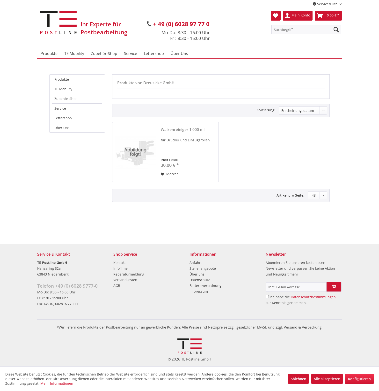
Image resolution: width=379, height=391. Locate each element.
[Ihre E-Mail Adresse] (296, 287)
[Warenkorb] (328, 16)
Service (60, 108)
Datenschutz (200, 279)
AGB (116, 285)
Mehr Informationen (56, 383)
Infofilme (120, 268)
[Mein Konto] (298, 16)
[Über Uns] (179, 53)
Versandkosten (125, 279)
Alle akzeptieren (327, 378)
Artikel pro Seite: (290, 195)
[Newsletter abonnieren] (334, 287)
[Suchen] (336, 29)
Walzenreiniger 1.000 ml (182, 129)
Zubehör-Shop (66, 98)
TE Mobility (63, 89)
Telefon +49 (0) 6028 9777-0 (67, 286)
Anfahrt (196, 262)
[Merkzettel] (276, 16)
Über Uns (62, 127)
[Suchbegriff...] (306, 29)
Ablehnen (298, 378)
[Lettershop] (153, 53)
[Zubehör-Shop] (104, 53)
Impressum (199, 291)
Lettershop (63, 118)
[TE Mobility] (74, 53)
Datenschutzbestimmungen (313, 297)
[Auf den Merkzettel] (170, 174)
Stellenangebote (203, 268)
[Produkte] (49, 53)
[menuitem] (306, 29)
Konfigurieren (359, 378)
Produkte (61, 79)
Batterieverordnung (205, 285)
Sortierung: (266, 110)
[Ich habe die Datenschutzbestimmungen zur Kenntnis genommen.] (267, 296)
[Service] (130, 53)
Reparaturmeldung (128, 274)
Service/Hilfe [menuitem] (325, 4)
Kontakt (119, 262)
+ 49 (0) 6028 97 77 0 (181, 24)
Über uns (197, 274)
